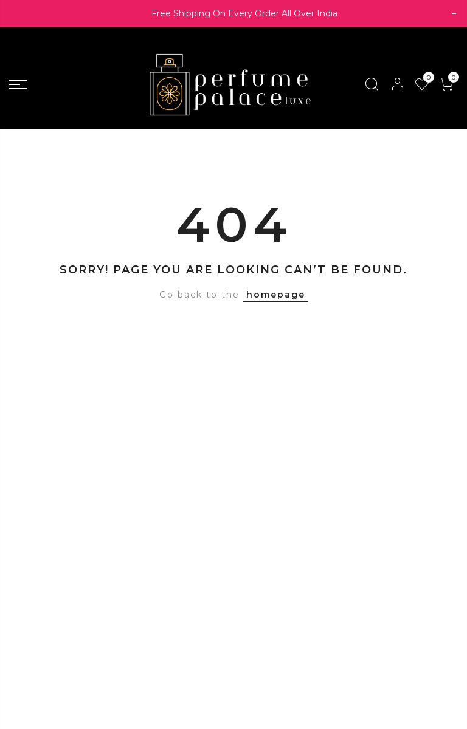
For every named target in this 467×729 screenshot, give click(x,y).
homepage (275, 294)
